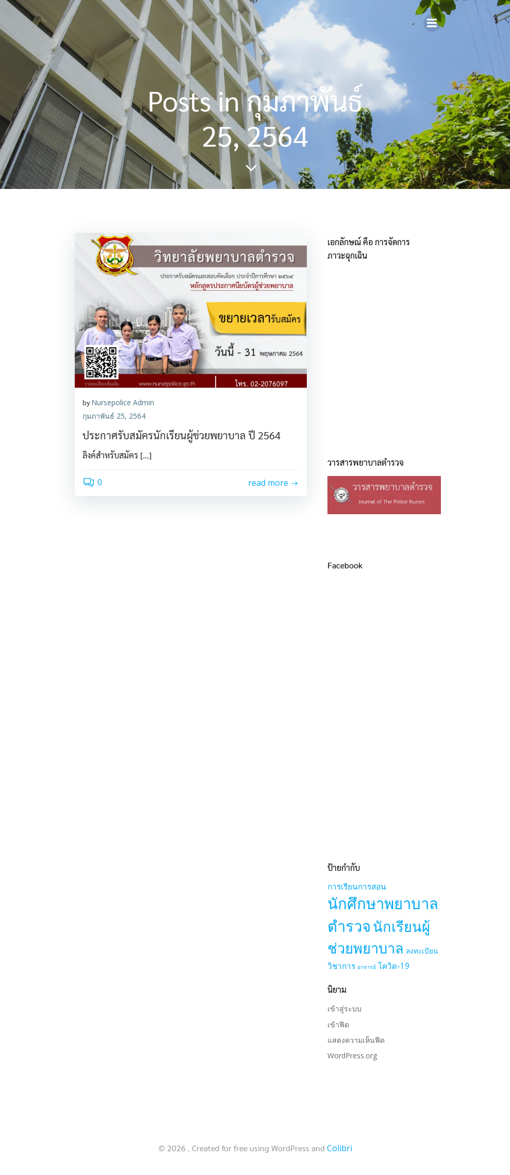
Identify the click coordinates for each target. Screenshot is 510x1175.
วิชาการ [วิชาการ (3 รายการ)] (341, 966)
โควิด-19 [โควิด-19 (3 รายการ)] (393, 966)
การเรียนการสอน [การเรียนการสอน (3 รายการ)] (356, 886)
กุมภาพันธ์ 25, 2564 (114, 416)
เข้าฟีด (338, 1024)
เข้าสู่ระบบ (344, 1008)
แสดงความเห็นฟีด (356, 1040)
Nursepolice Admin (122, 402)
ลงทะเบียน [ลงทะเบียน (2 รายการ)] (422, 951)
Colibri (339, 1148)
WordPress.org (352, 1055)
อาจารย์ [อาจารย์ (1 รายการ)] (366, 967)
